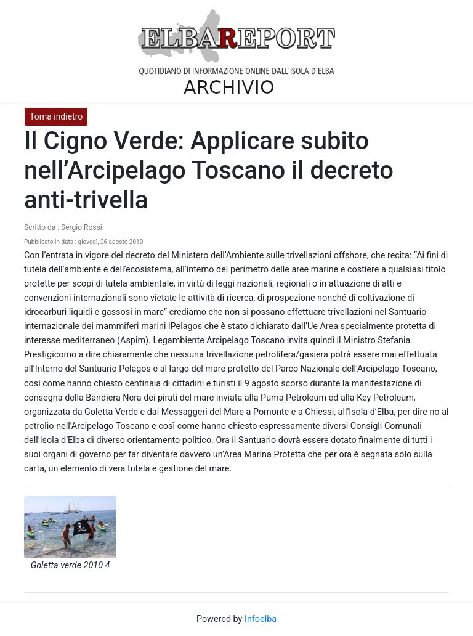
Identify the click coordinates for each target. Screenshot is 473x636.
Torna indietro (56, 116)
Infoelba (261, 619)
